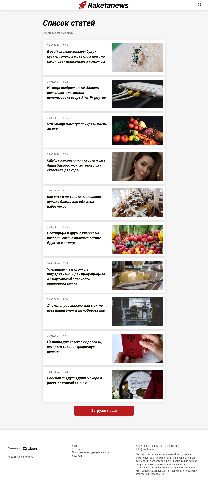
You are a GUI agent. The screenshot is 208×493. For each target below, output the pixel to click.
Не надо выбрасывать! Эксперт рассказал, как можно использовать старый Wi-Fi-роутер (76, 92)
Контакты (77, 449)
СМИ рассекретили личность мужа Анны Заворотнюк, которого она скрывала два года (76, 165)
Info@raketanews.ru (147, 449)
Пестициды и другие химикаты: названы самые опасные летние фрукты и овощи (74, 237)
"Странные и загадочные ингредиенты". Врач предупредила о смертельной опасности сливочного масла (76, 276)
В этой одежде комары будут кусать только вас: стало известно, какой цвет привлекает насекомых (76, 56)
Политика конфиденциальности (90, 452)
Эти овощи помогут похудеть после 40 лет (77, 126)
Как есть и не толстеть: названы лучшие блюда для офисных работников (74, 201)
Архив (75, 445)
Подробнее (157, 473)
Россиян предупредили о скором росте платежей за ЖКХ (74, 380)
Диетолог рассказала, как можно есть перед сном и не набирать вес (76, 308)
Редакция (77, 455)
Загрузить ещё (104, 410)
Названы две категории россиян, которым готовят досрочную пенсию (74, 346)
